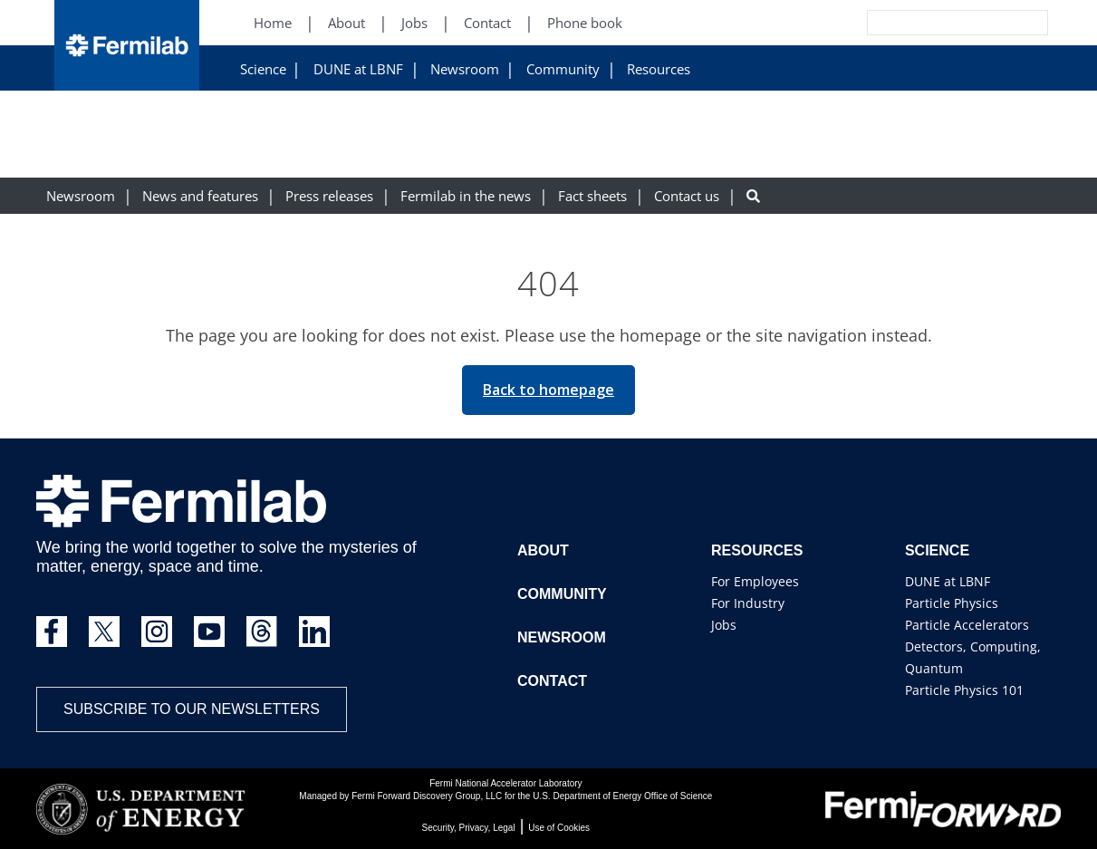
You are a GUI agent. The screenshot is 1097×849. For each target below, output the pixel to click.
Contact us (686, 196)
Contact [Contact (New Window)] (487, 23)
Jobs (723, 624)
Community (563, 69)
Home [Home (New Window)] (273, 23)
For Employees (755, 581)
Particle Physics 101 (964, 690)
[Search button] (753, 196)
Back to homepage (548, 390)
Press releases (329, 196)
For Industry (747, 603)
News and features (200, 196)
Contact (552, 681)
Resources (658, 69)
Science (263, 69)
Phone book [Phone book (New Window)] (584, 23)
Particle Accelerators (967, 624)
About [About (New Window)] (346, 23)
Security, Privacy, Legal (468, 828)
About (543, 550)
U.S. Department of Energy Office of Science (622, 796)
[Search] (916, 22)
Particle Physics (951, 603)
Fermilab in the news (465, 196)
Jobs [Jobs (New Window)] (414, 23)
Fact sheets (592, 196)
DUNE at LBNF (358, 69)
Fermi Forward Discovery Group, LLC (426, 796)
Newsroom (464, 69)
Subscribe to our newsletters (191, 709)
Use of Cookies (559, 828)
